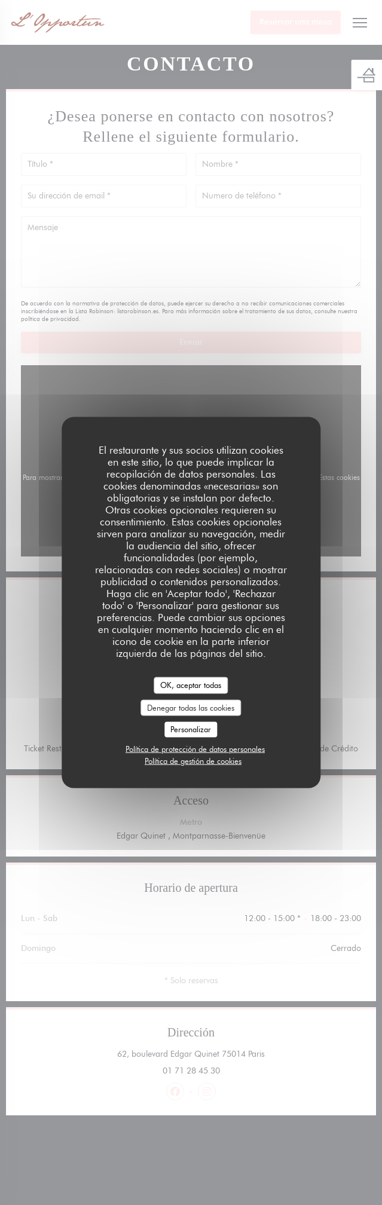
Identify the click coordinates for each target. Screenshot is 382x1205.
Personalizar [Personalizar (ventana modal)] (190, 729)
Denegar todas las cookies (190, 707)
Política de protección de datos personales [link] (195, 748)
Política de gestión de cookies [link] (193, 760)
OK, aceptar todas (190, 685)
